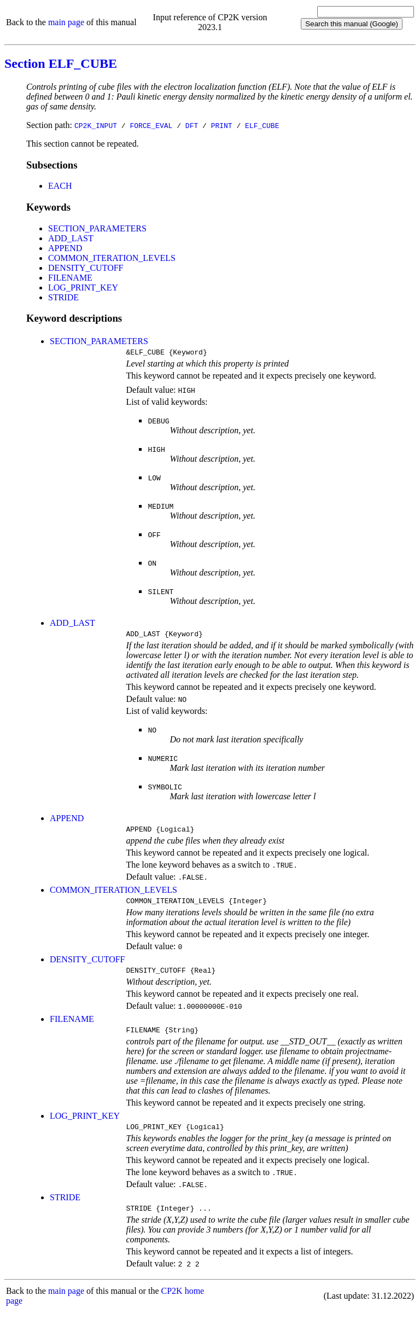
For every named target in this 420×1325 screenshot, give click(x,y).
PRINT (221, 125)
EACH (60, 185)
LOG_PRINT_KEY (83, 287)
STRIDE (63, 297)
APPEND (65, 248)
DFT (191, 125)
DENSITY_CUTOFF (86, 267)
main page (66, 22)
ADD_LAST (71, 238)
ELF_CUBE (262, 125)
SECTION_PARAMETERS (97, 228)
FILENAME (70, 277)
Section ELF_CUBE (60, 63)
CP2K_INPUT (95, 125)
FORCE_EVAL (151, 125)
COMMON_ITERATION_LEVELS (112, 258)
